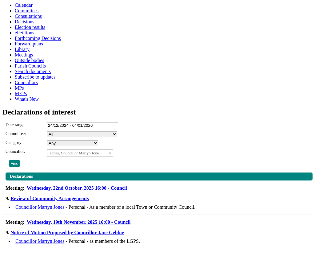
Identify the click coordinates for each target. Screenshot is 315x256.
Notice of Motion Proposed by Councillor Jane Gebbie (67, 232)
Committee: (16, 133)
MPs (19, 88)
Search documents (33, 71)
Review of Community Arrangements (49, 198)
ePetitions (24, 32)
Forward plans (29, 43)
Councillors (26, 82)
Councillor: (15, 151)
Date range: (16, 124)
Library (22, 49)
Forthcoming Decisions (38, 38)
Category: (14, 142)
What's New (27, 99)
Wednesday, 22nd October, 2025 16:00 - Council (76, 188)
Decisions (24, 21)
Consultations (28, 16)
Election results (30, 27)
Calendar (24, 5)
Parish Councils (30, 65)
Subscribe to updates (35, 77)
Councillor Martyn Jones (39, 207)
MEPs (21, 93)
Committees (26, 10)
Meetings (24, 54)
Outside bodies (29, 60)
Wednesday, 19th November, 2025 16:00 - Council (78, 222)
